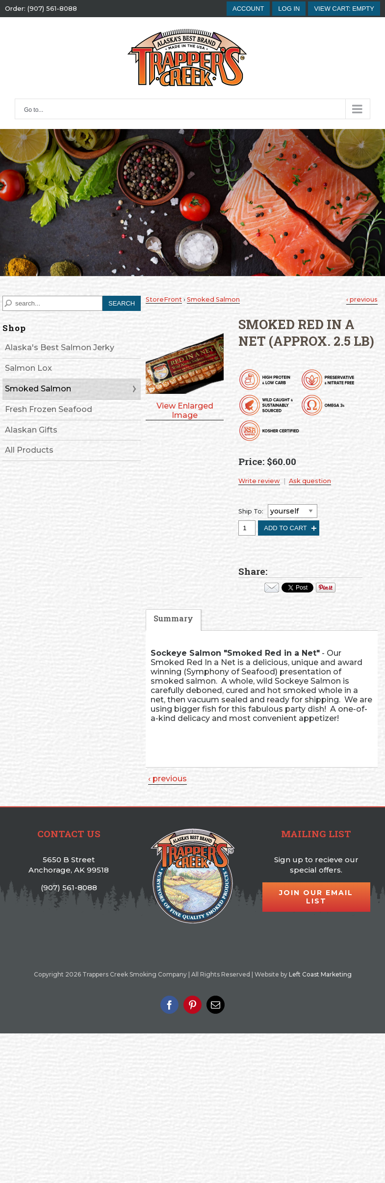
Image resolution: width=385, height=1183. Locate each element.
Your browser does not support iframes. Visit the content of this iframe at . (297, 587)
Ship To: (250, 511)
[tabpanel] (262, 702)
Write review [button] (259, 481)
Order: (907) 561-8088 (41, 8)
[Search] (52, 303)
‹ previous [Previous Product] (362, 299)
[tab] (173, 624)
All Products (29, 450)
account (248, 8)
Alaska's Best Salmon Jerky (59, 347)
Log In (289, 8)
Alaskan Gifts (31, 430)
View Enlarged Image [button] (184, 410)
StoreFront (164, 299)
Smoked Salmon (38, 388)
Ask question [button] (310, 481)
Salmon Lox (28, 368)
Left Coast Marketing (320, 974)
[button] (344, 8)
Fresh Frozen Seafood (48, 409)
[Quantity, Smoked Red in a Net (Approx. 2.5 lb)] (247, 528)
